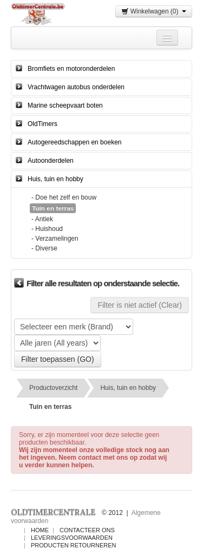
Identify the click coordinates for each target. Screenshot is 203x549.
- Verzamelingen (54, 238)
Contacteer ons (87, 530)
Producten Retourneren (73, 545)
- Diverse (44, 248)
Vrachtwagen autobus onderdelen (76, 87)
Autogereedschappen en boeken (74, 142)
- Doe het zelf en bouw (63, 197)
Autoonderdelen (51, 160)
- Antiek (42, 219)
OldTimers (42, 124)
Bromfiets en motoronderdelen (71, 68)
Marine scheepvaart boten (65, 105)
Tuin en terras (50, 407)
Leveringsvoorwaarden (72, 537)
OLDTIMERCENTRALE (53, 512)
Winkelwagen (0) (153, 11)
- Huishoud (47, 229)
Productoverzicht (53, 388)
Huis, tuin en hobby (55, 179)
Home (40, 530)
